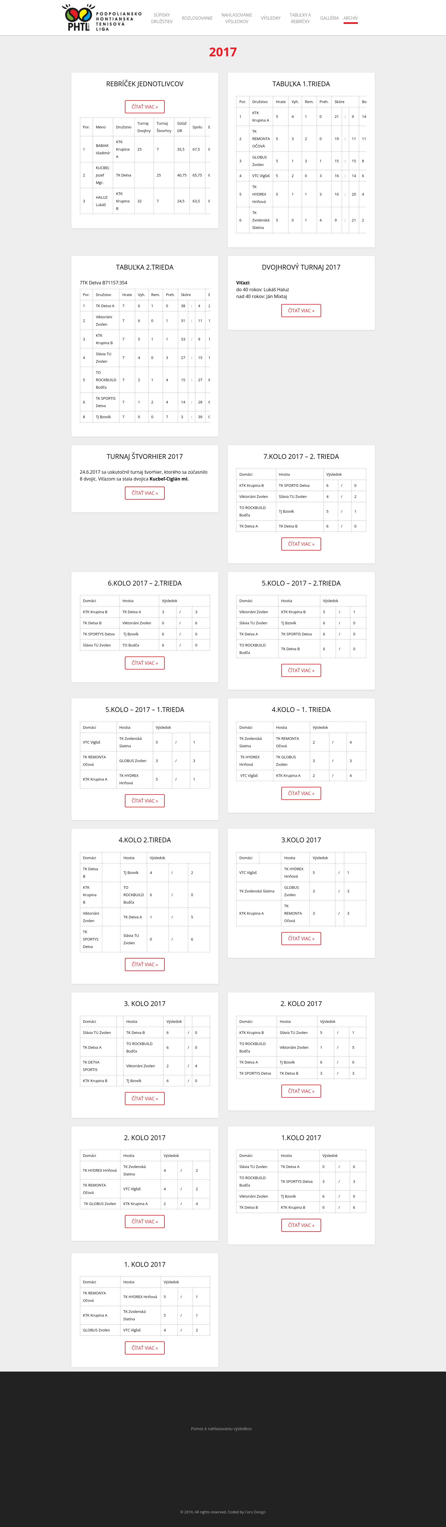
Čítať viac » (145, 107)
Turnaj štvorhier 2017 (145, 456)
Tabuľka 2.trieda (145, 267)
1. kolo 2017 (145, 1264)
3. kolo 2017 (145, 1003)
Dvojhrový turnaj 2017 (301, 267)
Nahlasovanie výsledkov (237, 18)
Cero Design (255, 1511)
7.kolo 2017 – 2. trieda (301, 456)
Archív (351, 18)
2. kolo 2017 (301, 1003)
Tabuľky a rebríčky (300, 18)
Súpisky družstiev (162, 18)
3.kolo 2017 (301, 839)
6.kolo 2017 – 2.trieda (145, 583)
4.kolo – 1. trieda (301, 709)
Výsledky (270, 18)
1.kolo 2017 (301, 1137)
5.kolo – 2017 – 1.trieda (144, 709)
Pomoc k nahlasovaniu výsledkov (221, 1428)
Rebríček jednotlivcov (144, 83)
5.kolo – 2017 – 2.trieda (301, 583)
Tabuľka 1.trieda (301, 83)
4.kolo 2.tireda (145, 839)
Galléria (329, 18)
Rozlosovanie (197, 18)
